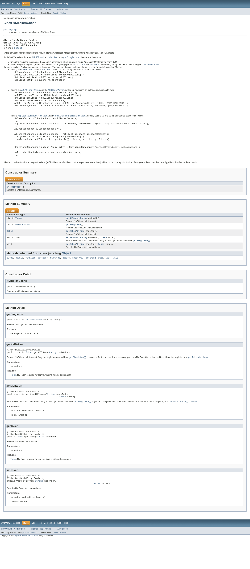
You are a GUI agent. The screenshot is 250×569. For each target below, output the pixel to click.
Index (59, 3)
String (83, 237)
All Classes (62, 9)
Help (66, 3)
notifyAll (78, 279)
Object (18, 49)
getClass (43, 279)
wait (100, 279)
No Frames (45, 9)
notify (66, 279)
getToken (71, 251)
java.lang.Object (11, 29)
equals (19, 279)
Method (34, 13)
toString (91, 279)
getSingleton (73, 244)
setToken (71, 265)
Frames (34, 9)
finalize (30, 279)
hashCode (55, 279)
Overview (5, 3)
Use (33, 3)
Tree (40, 3)
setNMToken (72, 258)
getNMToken (72, 237)
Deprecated (49, 3)
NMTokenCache (14, 206)
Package (16, 3)
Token (18, 237)
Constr (26, 13)
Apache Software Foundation (26, 566)
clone (10, 279)
